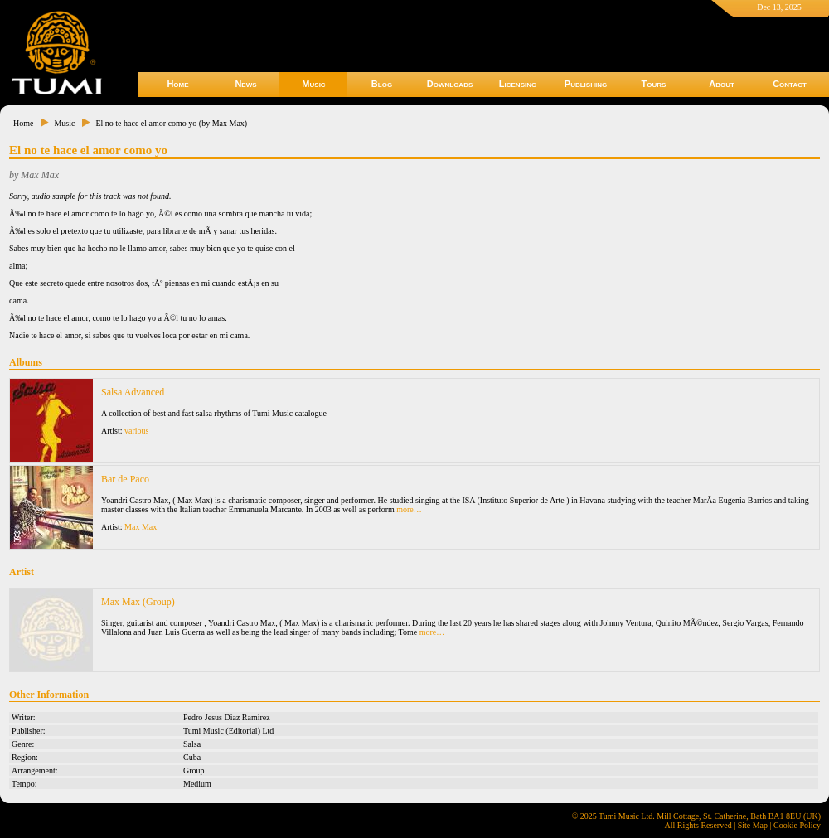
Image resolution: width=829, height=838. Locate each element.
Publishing (586, 84)
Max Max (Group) (138, 602)
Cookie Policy (797, 825)
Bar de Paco (125, 479)
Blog (381, 84)
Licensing (517, 84)
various (136, 430)
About (721, 84)
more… (409, 509)
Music (313, 84)
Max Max (140, 526)
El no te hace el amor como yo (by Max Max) (171, 123)
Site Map (753, 825)
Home (177, 84)
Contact (790, 84)
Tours (654, 84)
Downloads (450, 84)
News (245, 84)
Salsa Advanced (132, 392)
